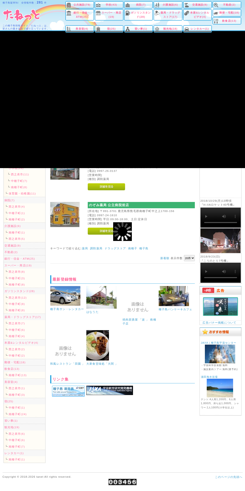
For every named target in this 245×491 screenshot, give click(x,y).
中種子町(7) (19, 180)
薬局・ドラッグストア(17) (170, 14)
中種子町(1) (17, 213)
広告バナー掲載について (219, 322)
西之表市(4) (17, 206)
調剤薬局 (96, 248)
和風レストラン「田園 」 (67, 363)
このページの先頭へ (228, 476)
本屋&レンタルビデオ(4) (199, 14)
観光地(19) (170, 28)
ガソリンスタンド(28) (141, 14)
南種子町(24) (18, 414)
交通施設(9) (200, 4)
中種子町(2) (17, 355)
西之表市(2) (17, 349)
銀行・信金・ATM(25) (82, 14)
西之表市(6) (17, 433)
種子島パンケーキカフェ (175, 309)
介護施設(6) (170, 4)
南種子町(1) (17, 232)
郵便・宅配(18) (229, 12)
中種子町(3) (17, 278)
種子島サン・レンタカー (67, 309)
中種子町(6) (17, 329)
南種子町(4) (17, 336)
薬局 (85, 248)
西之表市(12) (18, 297)
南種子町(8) (19, 187)
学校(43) (111, 4)
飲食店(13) (229, 20)
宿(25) (111, 28)
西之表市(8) (17, 271)
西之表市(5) (17, 238)
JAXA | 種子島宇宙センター (219, 342)
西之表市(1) (17, 388)
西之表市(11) (20, 174)
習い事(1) (141, 28)
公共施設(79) (82, 4)
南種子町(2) (17, 219)
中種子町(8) (17, 303)
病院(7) (141, 4)
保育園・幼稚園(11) (22, 193)
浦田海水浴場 (209, 376)
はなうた (92, 311)
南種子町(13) (18, 375)
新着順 (164, 258)
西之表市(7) (17, 323)
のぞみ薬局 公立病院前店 (109, 205)
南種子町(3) (17, 394)
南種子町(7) (17, 446)
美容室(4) (82, 28)
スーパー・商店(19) (111, 14)
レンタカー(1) (200, 28)
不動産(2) (229, 4)
